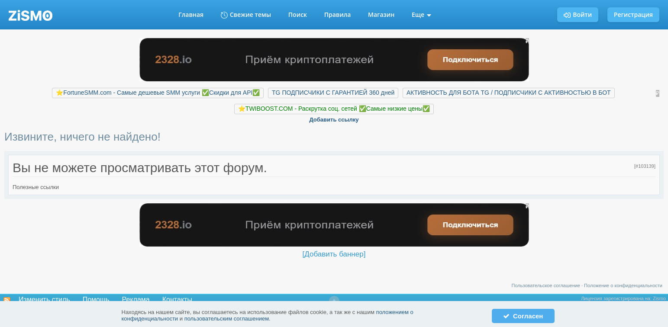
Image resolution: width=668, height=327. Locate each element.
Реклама (136, 299)
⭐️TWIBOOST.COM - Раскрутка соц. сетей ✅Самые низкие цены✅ (334, 108)
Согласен (523, 316)
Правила (337, 14)
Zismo (659, 298)
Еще (421, 14)
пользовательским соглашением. (227, 318)
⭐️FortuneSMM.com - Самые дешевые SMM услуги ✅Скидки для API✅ (158, 92)
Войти (578, 14)
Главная (190, 14)
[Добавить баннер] (334, 254)
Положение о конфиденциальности (623, 285)
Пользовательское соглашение (546, 285)
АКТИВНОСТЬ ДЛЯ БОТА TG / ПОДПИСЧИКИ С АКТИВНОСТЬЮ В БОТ (509, 92)
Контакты (177, 299)
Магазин (381, 14)
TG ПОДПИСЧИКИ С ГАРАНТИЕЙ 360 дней (333, 92)
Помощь (96, 299)
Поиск (297, 14)
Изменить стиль (44, 299)
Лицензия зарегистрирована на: (617, 298)
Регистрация (633, 14)
